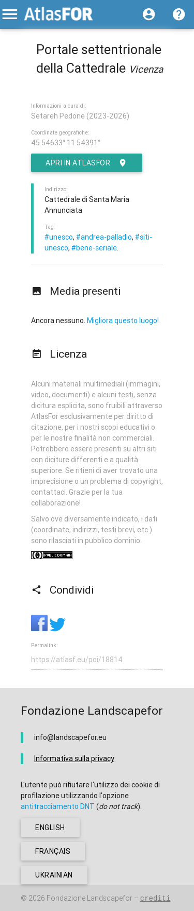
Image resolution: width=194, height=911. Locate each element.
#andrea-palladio (104, 237)
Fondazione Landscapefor (89, 898)
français (52, 851)
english (50, 827)
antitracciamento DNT (58, 806)
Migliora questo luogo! (123, 320)
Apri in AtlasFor (87, 163)
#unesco (58, 237)
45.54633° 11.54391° (65, 142)
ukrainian (54, 875)
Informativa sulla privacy (74, 758)
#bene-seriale (94, 247)
